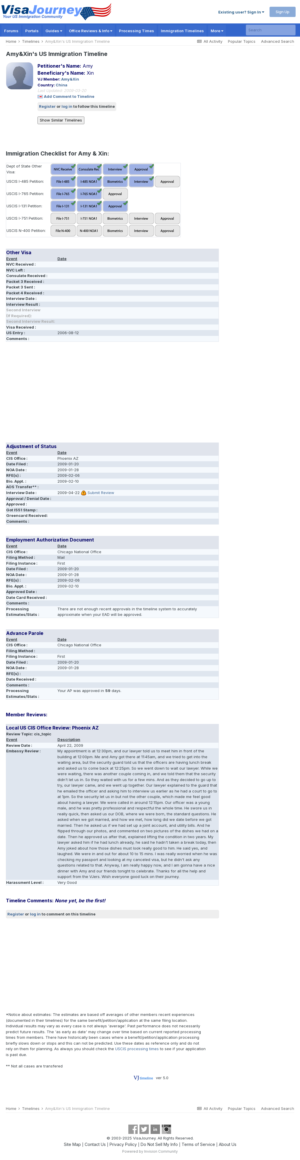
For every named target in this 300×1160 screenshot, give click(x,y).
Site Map (72, 1144)
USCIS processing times (137, 1048)
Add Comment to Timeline (69, 96)
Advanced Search (277, 41)
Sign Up (282, 11)
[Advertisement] (74, 394)
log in (67, 106)
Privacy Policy (123, 1144)
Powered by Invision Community (150, 1151)
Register (47, 106)
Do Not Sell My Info (159, 1144)
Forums (11, 30)
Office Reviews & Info (90, 30)
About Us (227, 1144)
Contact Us (95, 1144)
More (217, 30)
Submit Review (101, 492)
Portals (32, 30)
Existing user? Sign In (241, 12)
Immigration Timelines (182, 30)
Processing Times (136, 30)
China (61, 85)
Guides (53, 30)
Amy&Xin (70, 79)
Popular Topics (241, 41)
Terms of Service (198, 1144)
